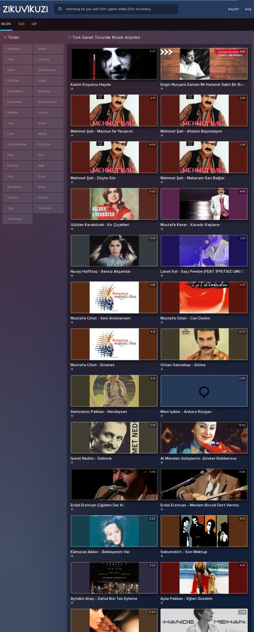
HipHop (12, 112)
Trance (43, 198)
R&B (41, 166)
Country (43, 59)
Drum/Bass (15, 91)
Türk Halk (44, 208)
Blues (42, 49)
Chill (10, 59)
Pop (41, 155)
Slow (41, 187)
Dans (11, 70)
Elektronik (14, 102)
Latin (10, 134)
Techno (12, 198)
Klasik (42, 123)
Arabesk (13, 49)
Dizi (21, 24)
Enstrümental (47, 102)
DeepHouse (47, 70)
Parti (10, 155)
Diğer (42, 81)
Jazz (10, 123)
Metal (42, 134)
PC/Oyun (44, 144)
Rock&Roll (14, 187)
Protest (12, 166)
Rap (10, 176)
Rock (41, 176)
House (43, 112)
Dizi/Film (13, 81)
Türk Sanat (14, 219)
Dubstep (44, 91)
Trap (10, 208)
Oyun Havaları (17, 144)
